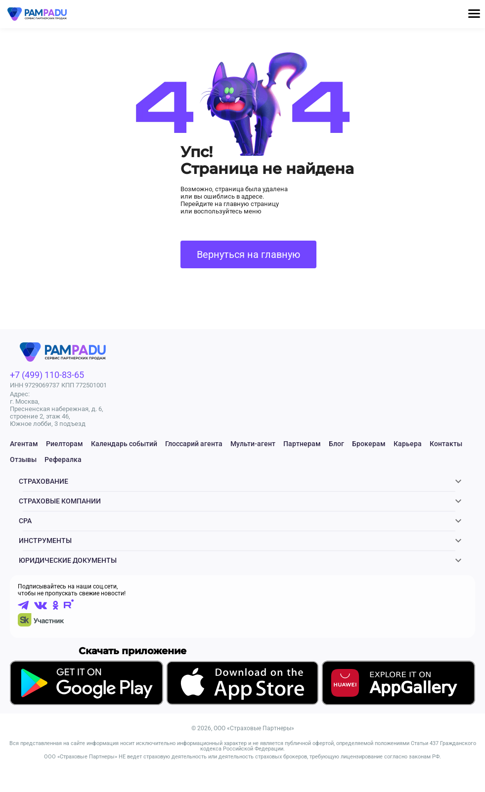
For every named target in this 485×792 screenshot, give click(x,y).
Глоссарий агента (193, 444)
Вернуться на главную (248, 254)
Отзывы (23, 459)
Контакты (446, 444)
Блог (336, 444)
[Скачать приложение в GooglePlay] (86, 704)
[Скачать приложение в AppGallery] (398, 704)
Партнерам (302, 444)
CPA (25, 531)
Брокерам (369, 444)
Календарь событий (124, 444)
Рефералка (63, 459)
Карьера (408, 444)
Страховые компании (60, 507)
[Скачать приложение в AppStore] (242, 704)
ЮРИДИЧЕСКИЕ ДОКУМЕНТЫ (68, 578)
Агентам (24, 444)
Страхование (43, 483)
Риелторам (64, 444)
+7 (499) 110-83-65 (47, 375)
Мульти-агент (252, 444)
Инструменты (45, 554)
